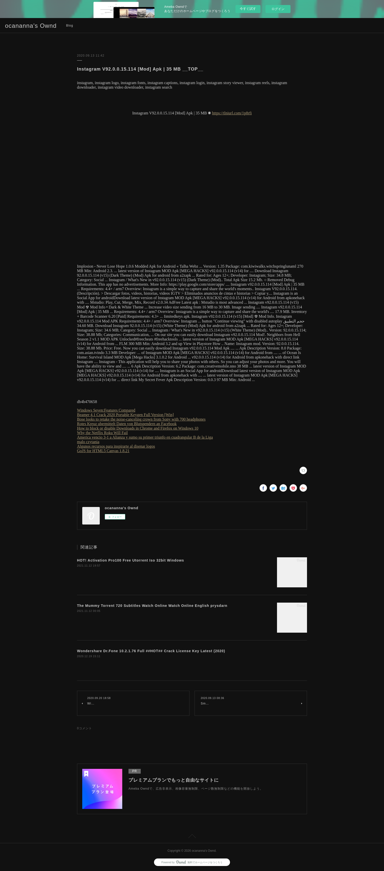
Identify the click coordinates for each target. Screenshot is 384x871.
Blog (69, 25)
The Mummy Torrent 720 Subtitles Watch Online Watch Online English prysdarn (152, 606)
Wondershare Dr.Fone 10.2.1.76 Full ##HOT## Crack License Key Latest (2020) (151, 651)
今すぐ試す (248, 9)
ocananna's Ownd (30, 25)
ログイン (278, 9)
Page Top (192, 837)
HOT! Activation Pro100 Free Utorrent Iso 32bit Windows (130, 560)
